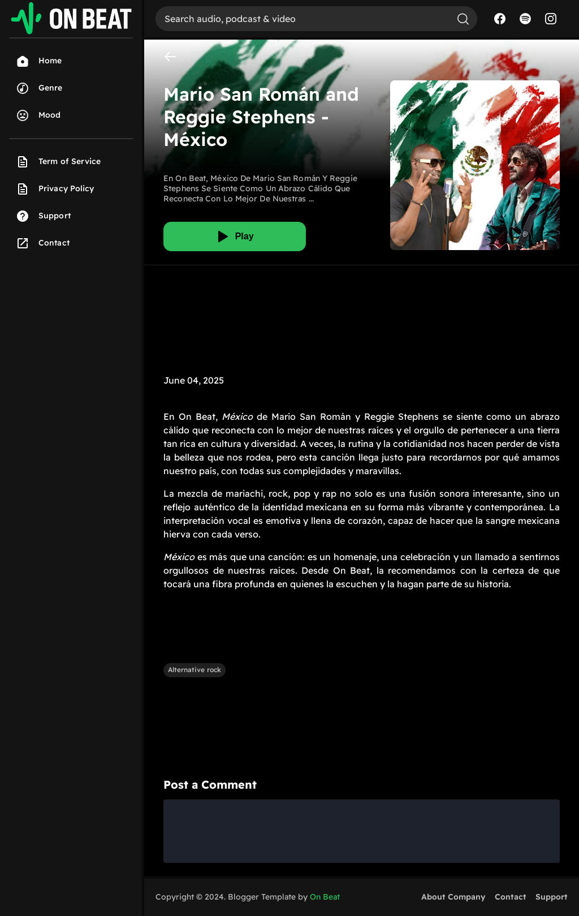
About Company (453, 897)
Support (551, 897)
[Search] (302, 18)
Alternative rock (194, 669)
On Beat (325, 897)
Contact (510, 897)
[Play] (234, 236)
